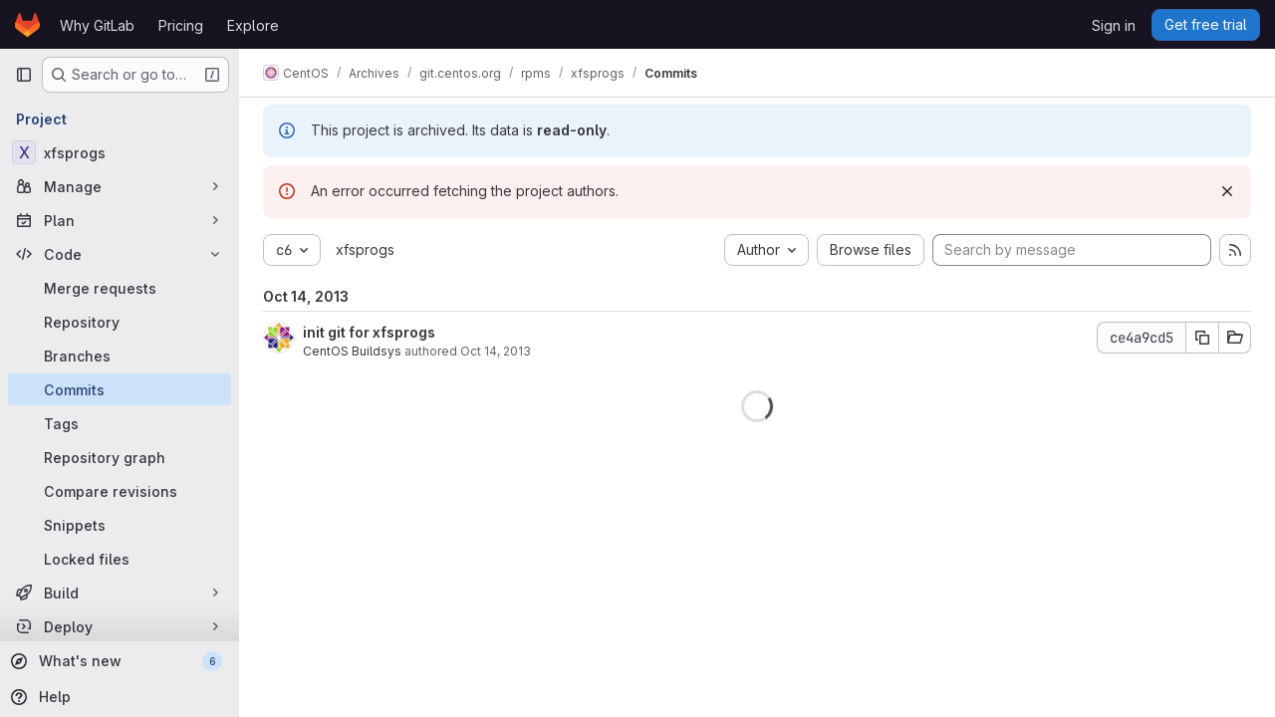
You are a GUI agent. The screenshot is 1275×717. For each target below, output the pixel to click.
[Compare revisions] (119, 491)
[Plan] (119, 220)
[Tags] (119, 423)
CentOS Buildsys (352, 351)
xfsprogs (365, 249)
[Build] (119, 592)
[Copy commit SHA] (1202, 338)
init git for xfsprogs (369, 332)
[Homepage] (27, 25)
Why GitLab (97, 25)
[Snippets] (119, 525)
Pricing (180, 25)
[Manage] (119, 186)
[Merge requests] (119, 288)
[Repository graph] (119, 457)
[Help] (117, 697)
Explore (253, 25)
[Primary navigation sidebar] (24, 75)
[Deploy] (119, 626)
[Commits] (119, 389)
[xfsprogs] (119, 152)
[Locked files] (119, 559)
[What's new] (117, 661)
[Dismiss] (1227, 191)
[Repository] (119, 322)
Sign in (1114, 25)
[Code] (119, 254)
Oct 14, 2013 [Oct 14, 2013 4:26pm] (495, 351)
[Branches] (119, 355)
